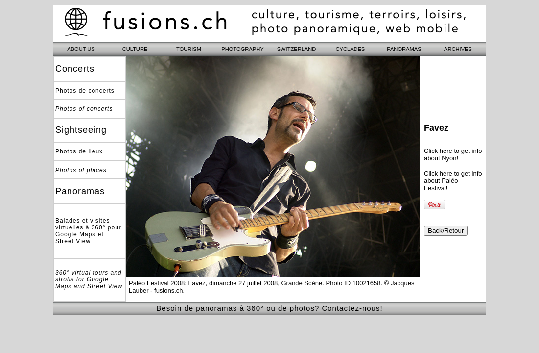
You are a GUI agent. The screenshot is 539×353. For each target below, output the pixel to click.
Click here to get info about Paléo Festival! (453, 181)
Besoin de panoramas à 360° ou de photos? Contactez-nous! (269, 308)
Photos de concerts (85, 90)
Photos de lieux (79, 151)
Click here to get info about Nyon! (453, 154)
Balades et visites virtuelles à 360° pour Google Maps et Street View (88, 231)
